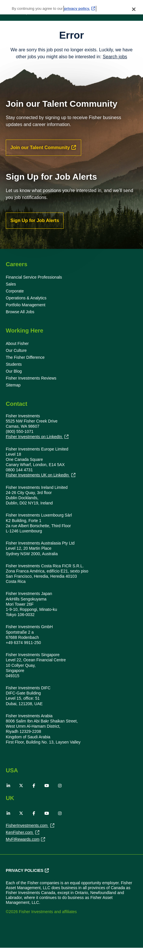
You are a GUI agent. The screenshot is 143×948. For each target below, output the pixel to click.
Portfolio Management (25, 305)
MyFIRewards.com (23, 840)
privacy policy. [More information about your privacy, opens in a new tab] (77, 3)
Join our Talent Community (40, 147)
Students (14, 364)
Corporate (15, 291)
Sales (11, 284)
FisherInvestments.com (27, 826)
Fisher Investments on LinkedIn (34, 436)
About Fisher (17, 343)
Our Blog (14, 371)
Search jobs (115, 56)
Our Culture (16, 350)
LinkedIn (8, 785)
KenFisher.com (20, 833)
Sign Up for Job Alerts (34, 220)
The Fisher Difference (25, 357)
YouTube (47, 785)
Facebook (34, 785)
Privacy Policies (24, 870)
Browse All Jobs (20, 311)
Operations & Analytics (26, 298)
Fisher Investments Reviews (31, 378)
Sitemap (13, 385)
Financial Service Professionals (34, 277)
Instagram (60, 785)
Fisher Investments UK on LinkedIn (38, 475)
